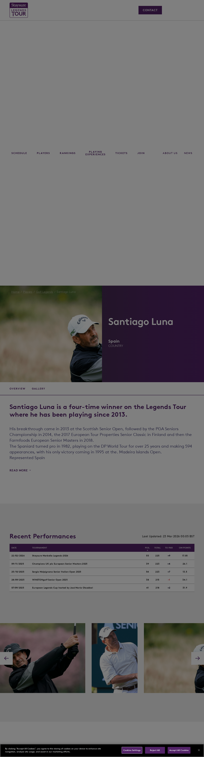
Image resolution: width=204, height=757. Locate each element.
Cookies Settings (132, 750)
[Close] (198, 750)
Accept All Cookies (179, 750)
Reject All (155, 750)
